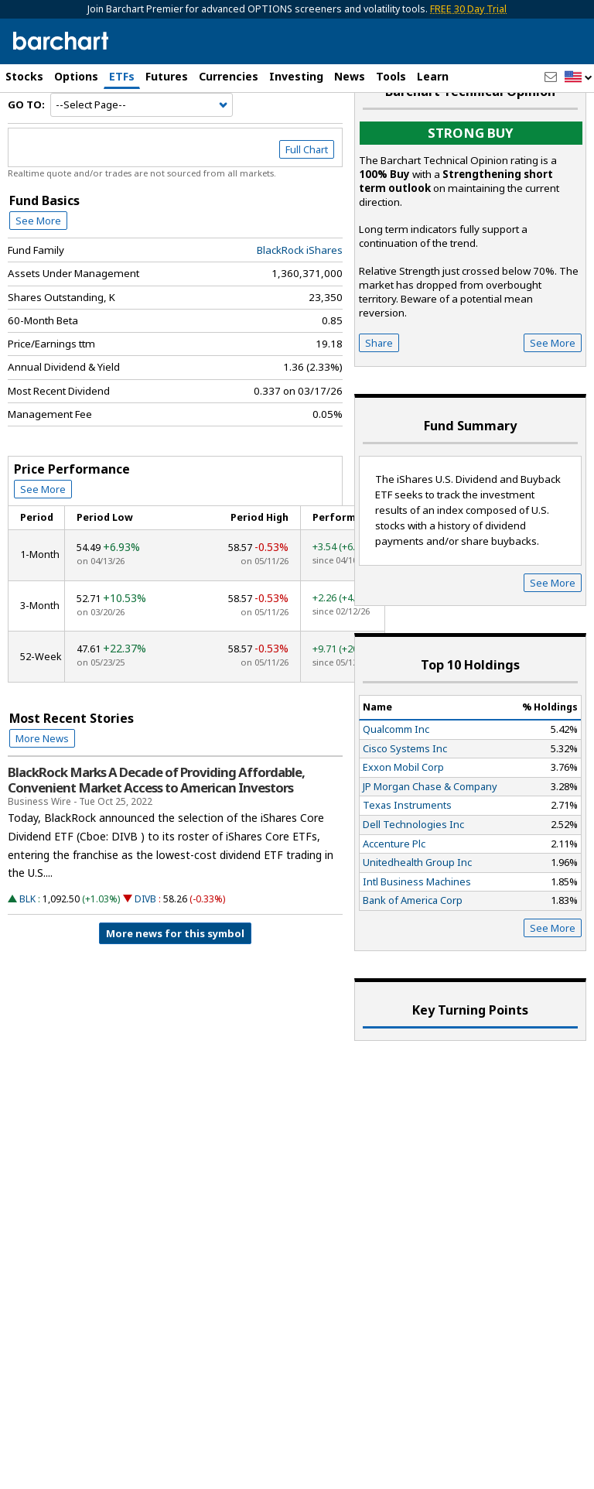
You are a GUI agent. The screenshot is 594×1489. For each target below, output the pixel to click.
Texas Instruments (407, 850)
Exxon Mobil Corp (403, 813)
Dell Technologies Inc (413, 869)
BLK (27, 944)
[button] (578, 77)
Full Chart (306, 195)
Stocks (24, 76)
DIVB (145, 944)
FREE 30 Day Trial (468, 8)
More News (42, 783)
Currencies (228, 76)
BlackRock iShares (300, 295)
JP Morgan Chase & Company (430, 831)
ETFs (122, 76)
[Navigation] (141, 150)
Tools (391, 76)
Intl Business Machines (417, 926)
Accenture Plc (394, 888)
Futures (166, 76)
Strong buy (471, 178)
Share (379, 388)
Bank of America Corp (413, 946)
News (349, 76)
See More (38, 265)
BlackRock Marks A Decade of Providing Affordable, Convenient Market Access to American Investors (156, 825)
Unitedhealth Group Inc (417, 908)
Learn (433, 76)
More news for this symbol (175, 979)
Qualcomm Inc (396, 774)
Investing (296, 76)
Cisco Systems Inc (405, 793)
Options (76, 76)
